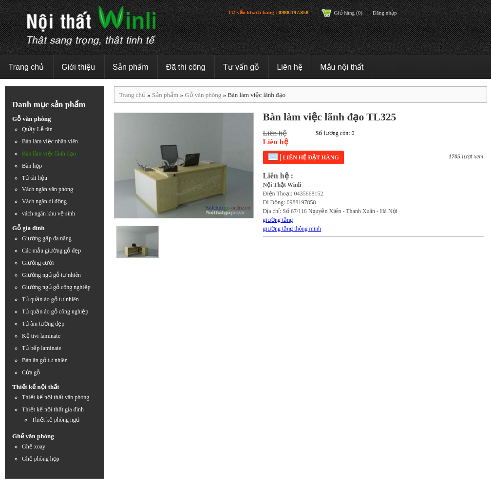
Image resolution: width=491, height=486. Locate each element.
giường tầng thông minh (292, 228)
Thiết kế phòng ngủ (55, 419)
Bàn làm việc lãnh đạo (49, 153)
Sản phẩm (130, 67)
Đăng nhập (385, 13)
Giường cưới (38, 262)
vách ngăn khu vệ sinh (48, 213)
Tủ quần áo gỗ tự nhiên (50, 299)
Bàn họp (32, 165)
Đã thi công (186, 67)
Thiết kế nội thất (35, 386)
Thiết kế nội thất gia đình (53, 409)
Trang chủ (26, 67)
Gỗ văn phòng (31, 118)
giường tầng (278, 219)
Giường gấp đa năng (47, 238)
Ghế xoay (33, 446)
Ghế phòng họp (40, 458)
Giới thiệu (78, 67)
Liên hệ (289, 67)
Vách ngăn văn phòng (47, 189)
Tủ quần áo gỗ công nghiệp (55, 311)
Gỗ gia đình (28, 228)
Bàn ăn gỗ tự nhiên (45, 360)
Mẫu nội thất (341, 67)
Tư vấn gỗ (241, 67)
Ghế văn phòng (33, 436)
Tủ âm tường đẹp (43, 323)
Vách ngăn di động (44, 201)
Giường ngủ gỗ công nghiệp (56, 287)
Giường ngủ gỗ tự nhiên (51, 275)
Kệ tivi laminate (41, 335)
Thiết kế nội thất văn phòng (55, 397)
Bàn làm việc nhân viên (50, 141)
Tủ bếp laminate (41, 348)
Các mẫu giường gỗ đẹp (51, 250)
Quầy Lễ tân (37, 129)
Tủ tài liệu (34, 178)
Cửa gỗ (31, 372)
